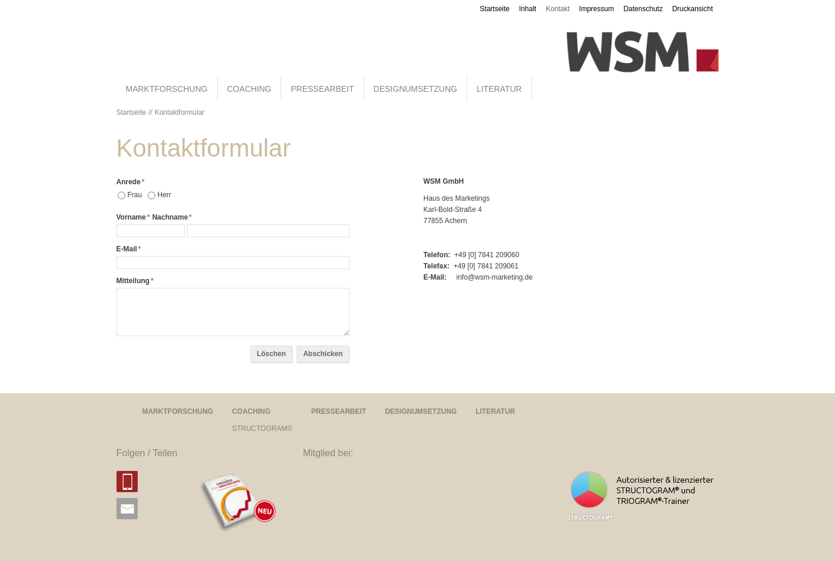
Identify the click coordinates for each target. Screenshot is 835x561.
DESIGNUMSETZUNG (415, 89)
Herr (164, 195)
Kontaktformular (180, 112)
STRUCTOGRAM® (262, 428)
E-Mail (129, 249)
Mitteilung (135, 281)
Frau (135, 195)
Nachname (172, 217)
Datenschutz (643, 9)
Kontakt (557, 9)
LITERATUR (499, 89)
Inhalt (527, 9)
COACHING (249, 89)
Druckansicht (692, 9)
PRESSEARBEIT (322, 89)
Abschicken (322, 354)
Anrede (131, 182)
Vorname (133, 217)
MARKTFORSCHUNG (167, 89)
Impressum (596, 9)
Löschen (271, 354)
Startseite (495, 9)
